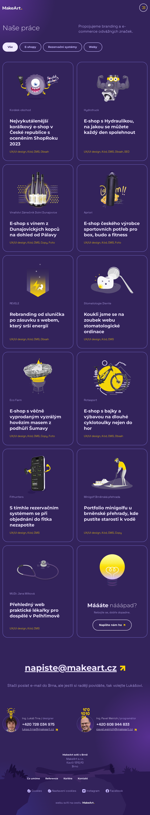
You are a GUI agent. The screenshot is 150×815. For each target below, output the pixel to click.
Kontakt (83, 778)
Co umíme (33, 778)
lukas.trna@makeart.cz (40, 729)
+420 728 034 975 (38, 724)
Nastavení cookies (62, 791)
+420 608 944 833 (112, 724)
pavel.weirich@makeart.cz (116, 729)
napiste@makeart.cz (75, 668)
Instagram (91, 791)
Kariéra (68, 778)
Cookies (34, 791)
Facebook (114, 791)
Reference (51, 778)
